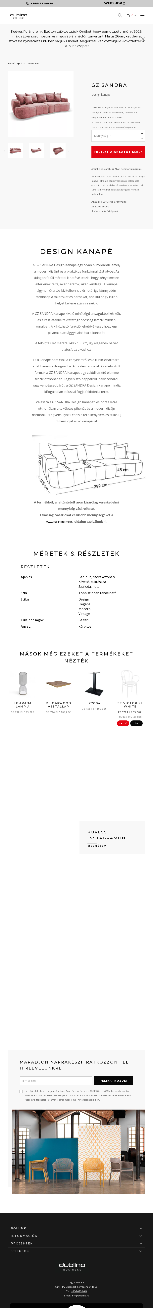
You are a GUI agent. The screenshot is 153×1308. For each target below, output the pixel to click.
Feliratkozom (113, 1080)
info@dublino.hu (80, 1295)
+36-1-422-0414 (79, 1291)
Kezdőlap (14, 63)
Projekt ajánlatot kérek (118, 152)
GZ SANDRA (31, 63)
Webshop (114, 3)
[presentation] (4, 150)
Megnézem (97, 846)
